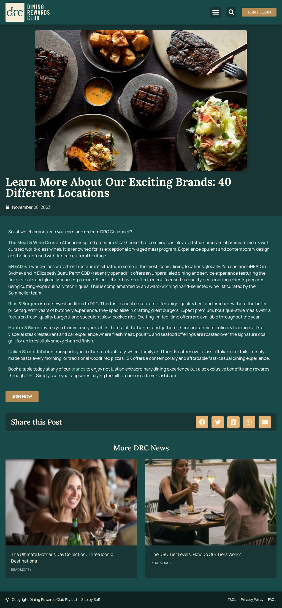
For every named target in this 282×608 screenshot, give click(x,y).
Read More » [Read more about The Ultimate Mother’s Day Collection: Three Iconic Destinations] (21, 569)
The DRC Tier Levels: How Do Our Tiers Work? (196, 554)
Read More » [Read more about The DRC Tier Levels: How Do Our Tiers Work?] (161, 563)
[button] (215, 12)
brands (78, 369)
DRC (30, 375)
